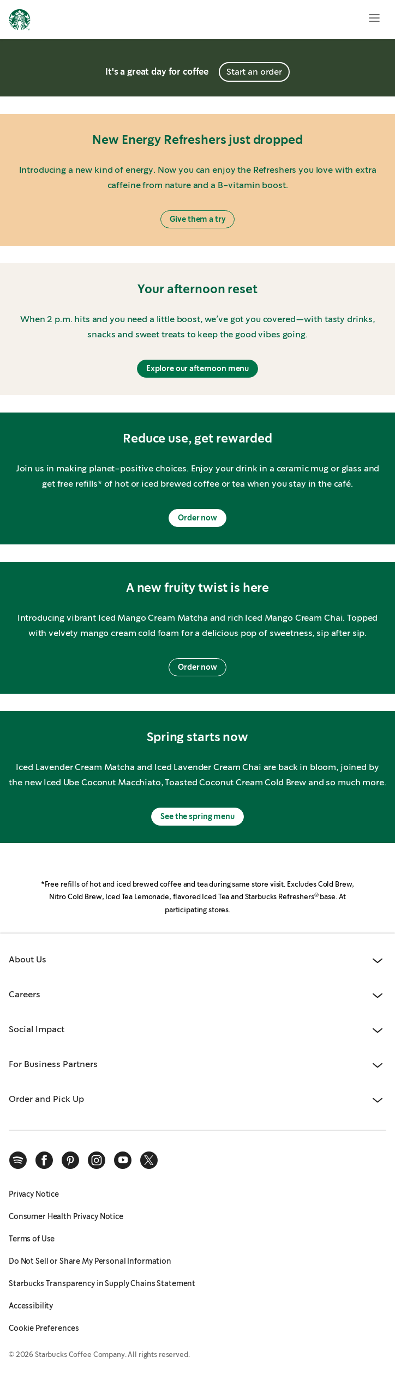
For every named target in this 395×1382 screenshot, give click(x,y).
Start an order (254, 71)
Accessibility (31, 1306)
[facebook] (44, 1160)
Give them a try (198, 219)
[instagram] (97, 1160)
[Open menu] (374, 18)
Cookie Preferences (44, 1328)
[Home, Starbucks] (20, 21)
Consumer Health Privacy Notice (66, 1216)
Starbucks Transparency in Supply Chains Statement (102, 1283)
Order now (197, 518)
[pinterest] (70, 1160)
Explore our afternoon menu (197, 368)
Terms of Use (32, 1239)
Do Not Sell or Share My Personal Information (90, 1261)
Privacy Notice (34, 1194)
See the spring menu (197, 816)
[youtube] (123, 1160)
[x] (149, 1160)
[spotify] (18, 1160)
